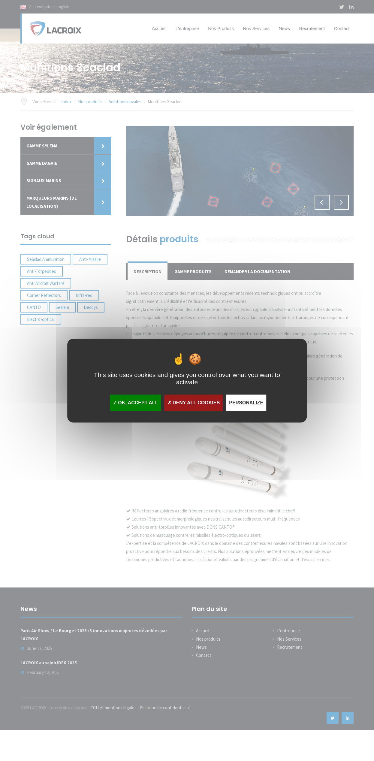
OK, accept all (135, 402)
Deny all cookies (193, 402)
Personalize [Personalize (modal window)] (246, 402)
